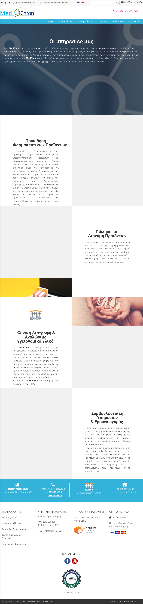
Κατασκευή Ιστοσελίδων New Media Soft (125, 602)
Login (12, 3)
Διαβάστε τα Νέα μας (12, 523)
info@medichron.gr (53, 531)
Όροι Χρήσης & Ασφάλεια (14, 544)
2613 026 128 (49, 522)
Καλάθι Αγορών (118, 517)
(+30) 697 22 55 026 (127, 11)
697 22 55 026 (55, 495)
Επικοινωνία (24, 3)
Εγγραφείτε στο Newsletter (125, 492)
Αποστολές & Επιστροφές (14, 529)
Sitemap (68, 592)
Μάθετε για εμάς (10, 517)
